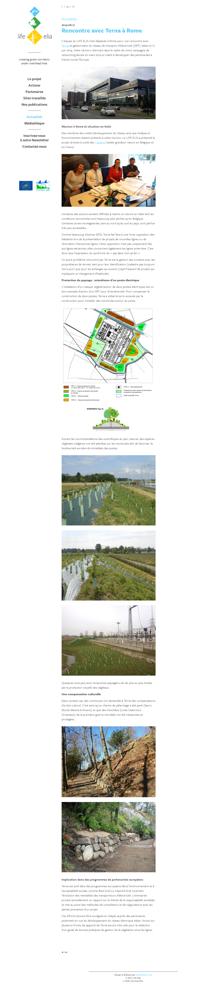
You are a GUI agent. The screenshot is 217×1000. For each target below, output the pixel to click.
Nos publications (34, 104)
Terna (65, 45)
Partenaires (34, 91)
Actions (34, 85)
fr (62, 7)
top (66, 952)
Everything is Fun (144, 975)
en (67, 7)
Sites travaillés (34, 97)
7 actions (100, 142)
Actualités (34, 116)
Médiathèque (34, 123)
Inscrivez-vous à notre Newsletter (34, 137)
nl (73, 7)
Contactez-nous (34, 146)
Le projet (34, 78)
